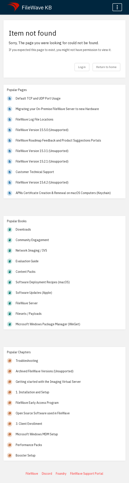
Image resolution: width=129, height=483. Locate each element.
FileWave (32, 474)
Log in (82, 67)
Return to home (106, 67)
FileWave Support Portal (86, 474)
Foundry (61, 474)
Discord (47, 474)
